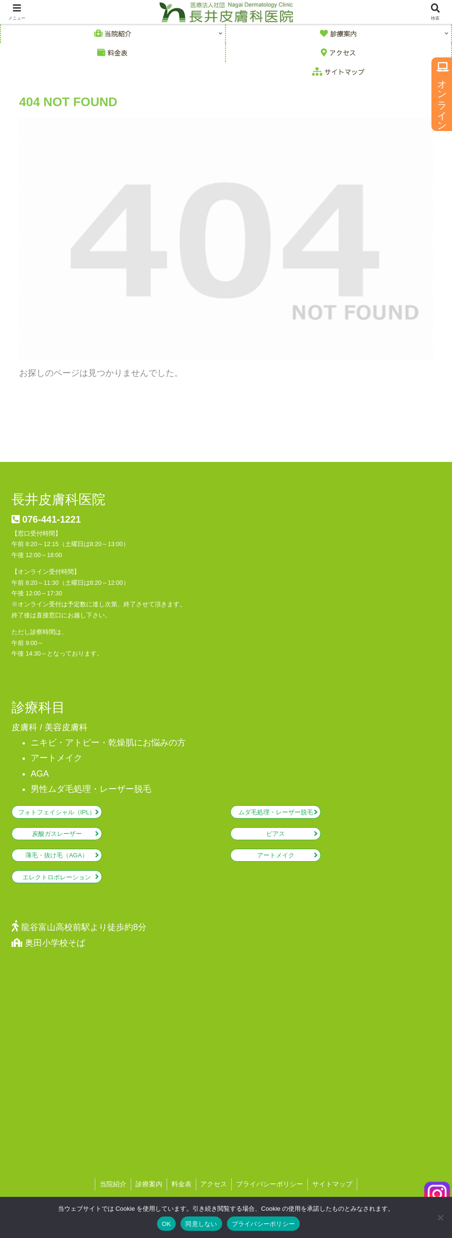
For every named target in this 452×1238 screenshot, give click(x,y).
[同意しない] (440, 1217)
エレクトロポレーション (57, 877)
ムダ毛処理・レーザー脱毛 (275, 812)
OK (166, 1223)
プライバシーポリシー (263, 1223)
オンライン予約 (442, 94)
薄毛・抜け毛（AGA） (56, 855)
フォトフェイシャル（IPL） (57, 812)
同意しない (201, 1223)
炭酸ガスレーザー (57, 834)
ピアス (275, 834)
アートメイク (275, 855)
